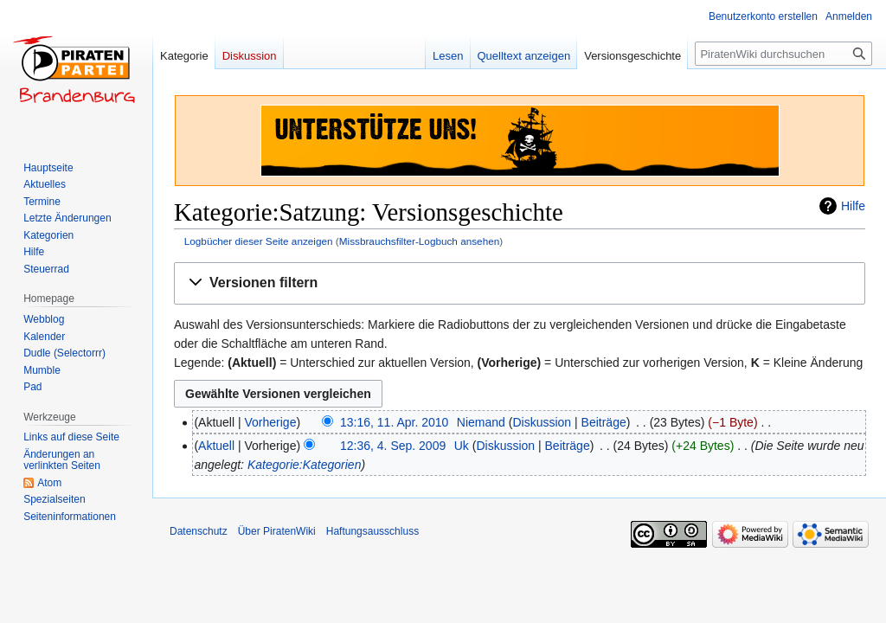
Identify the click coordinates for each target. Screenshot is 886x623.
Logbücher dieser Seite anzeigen (258, 241)
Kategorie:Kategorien (304, 465)
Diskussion (541, 422)
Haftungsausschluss (372, 531)
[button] (520, 283)
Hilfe (853, 206)
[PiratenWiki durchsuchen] (783, 54)
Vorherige (271, 422)
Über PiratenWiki (277, 531)
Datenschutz (199, 531)
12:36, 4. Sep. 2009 (393, 446)
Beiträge (603, 422)
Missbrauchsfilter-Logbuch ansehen (419, 241)
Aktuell (216, 446)
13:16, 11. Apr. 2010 (394, 422)
